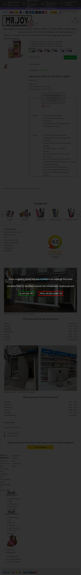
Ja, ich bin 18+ (26, 293)
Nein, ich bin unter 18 (50, 293)
